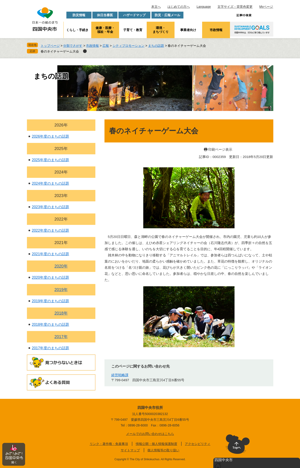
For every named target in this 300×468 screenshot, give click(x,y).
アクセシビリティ (197, 444)
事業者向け (188, 30)
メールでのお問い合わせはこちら (150, 434)
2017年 (61, 336)
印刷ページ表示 (220, 149)
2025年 (61, 148)
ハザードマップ (134, 15)
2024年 (61, 172)
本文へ (156, 6)
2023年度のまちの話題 (50, 207)
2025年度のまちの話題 (50, 160)
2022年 (61, 219)
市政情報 (216, 30)
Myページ (266, 6)
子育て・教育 (132, 30)
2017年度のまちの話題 (50, 348)
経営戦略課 (119, 375)
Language (204, 6)
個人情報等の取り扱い (163, 450)
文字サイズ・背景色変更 (235, 6)
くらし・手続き (77, 30)
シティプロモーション (128, 45)
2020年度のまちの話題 (50, 277)
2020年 (61, 266)
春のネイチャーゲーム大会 (60, 51)
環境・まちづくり (161, 30)
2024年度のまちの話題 (50, 183)
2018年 (61, 313)
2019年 (61, 289)
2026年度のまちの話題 (50, 136)
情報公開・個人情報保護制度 (156, 444)
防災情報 (79, 15)
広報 (105, 45)
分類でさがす (72, 45)
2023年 (61, 195)
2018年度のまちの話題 (50, 324)
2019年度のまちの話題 (50, 301)
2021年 (61, 242)
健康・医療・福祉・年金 (105, 30)
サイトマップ (130, 450)
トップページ (50, 45)
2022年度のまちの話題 (50, 230)
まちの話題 (156, 45)
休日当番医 (105, 15)
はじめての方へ (178, 6)
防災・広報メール (167, 15)
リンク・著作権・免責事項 (109, 444)
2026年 (61, 125)
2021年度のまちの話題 (50, 254)
